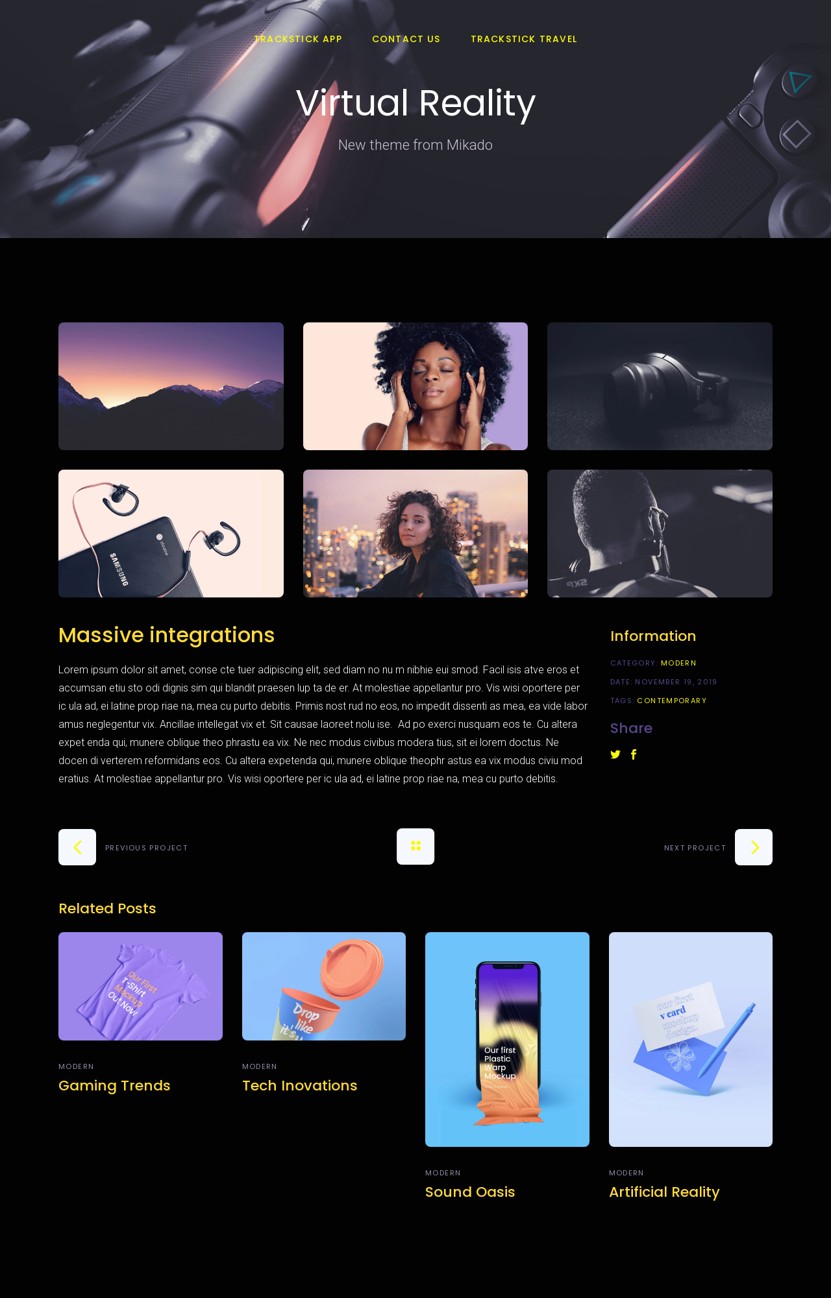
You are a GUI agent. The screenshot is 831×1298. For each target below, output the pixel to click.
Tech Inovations (300, 1086)
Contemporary (672, 700)
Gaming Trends (114, 1086)
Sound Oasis (470, 1192)
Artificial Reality (664, 1192)
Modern (679, 663)
